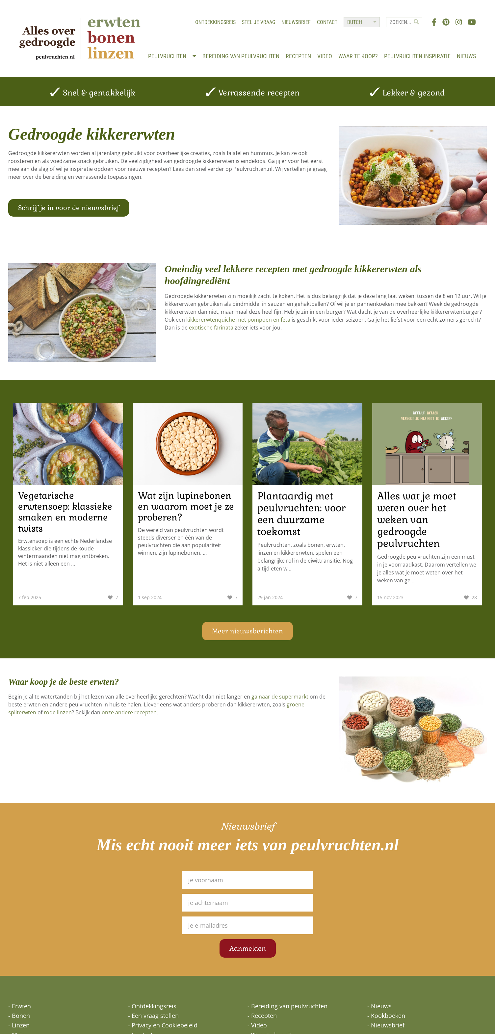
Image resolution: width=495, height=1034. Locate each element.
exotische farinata (211, 326)
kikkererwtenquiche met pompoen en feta (238, 318)
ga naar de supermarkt (279, 695)
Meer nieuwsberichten (247, 629)
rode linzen (58, 710)
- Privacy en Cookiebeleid (162, 1023)
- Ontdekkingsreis (152, 1004)
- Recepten (262, 1014)
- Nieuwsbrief (385, 1023)
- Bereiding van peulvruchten (287, 1004)
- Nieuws (379, 1004)
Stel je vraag (257, 23)
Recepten (323, 50)
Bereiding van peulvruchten (265, 50)
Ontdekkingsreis (215, 23)
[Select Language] (361, 23)
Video (349, 50)
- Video (257, 1023)
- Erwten (19, 1004)
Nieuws (465, 57)
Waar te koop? (383, 50)
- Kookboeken (386, 1014)
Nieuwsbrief (295, 23)
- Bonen (19, 1014)
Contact (326, 23)
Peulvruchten (197, 50)
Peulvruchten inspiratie (442, 50)
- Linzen (19, 1023)
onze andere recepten (129, 710)
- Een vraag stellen (153, 1014)
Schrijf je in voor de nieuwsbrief (68, 210)
